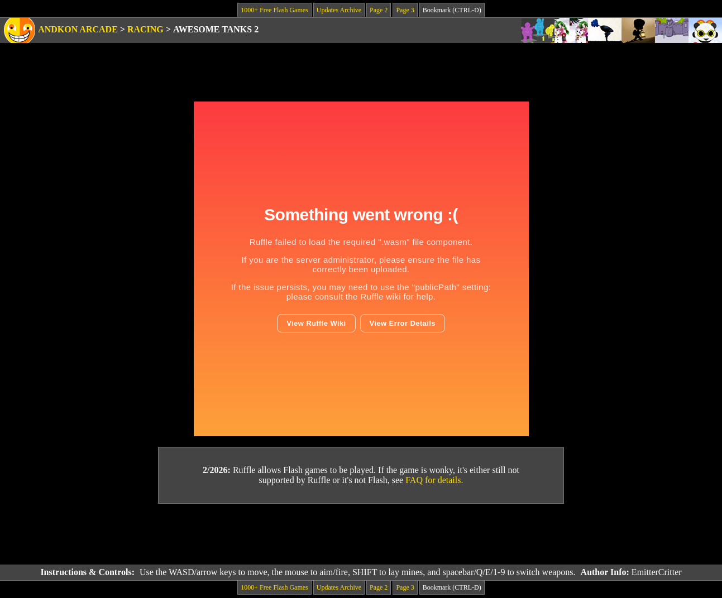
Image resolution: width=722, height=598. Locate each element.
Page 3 (405, 10)
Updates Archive (339, 10)
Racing (145, 29)
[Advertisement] (361, 534)
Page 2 (379, 10)
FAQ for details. (434, 480)
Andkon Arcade (78, 29)
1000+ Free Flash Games (274, 10)
